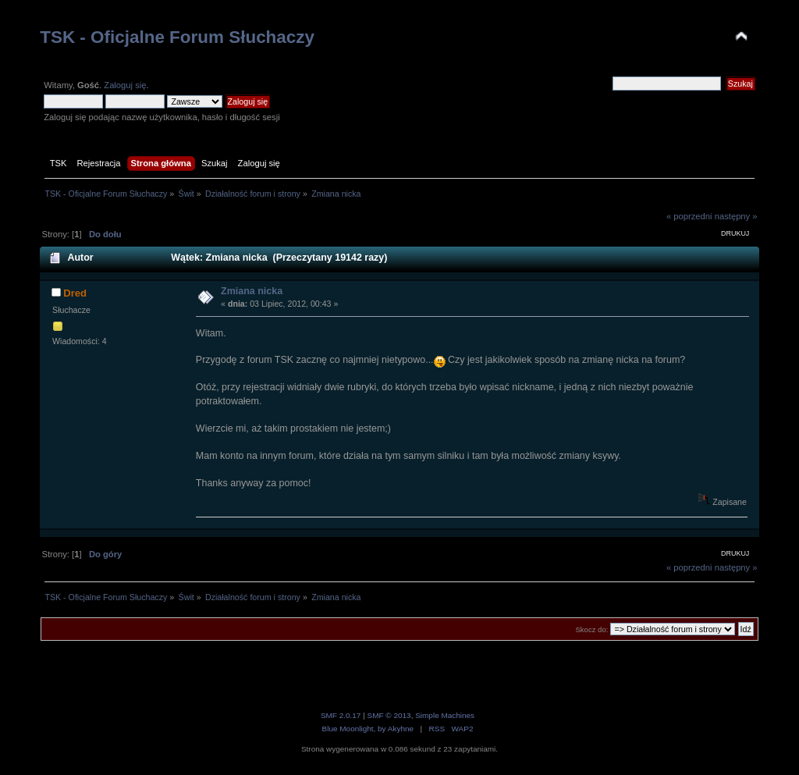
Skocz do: (591, 629)
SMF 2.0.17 (341, 715)
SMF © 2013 (389, 715)
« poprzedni (689, 216)
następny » (736, 216)
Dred (75, 293)
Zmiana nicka (251, 291)
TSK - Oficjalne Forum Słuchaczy (177, 37)
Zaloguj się (125, 85)
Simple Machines (444, 715)
